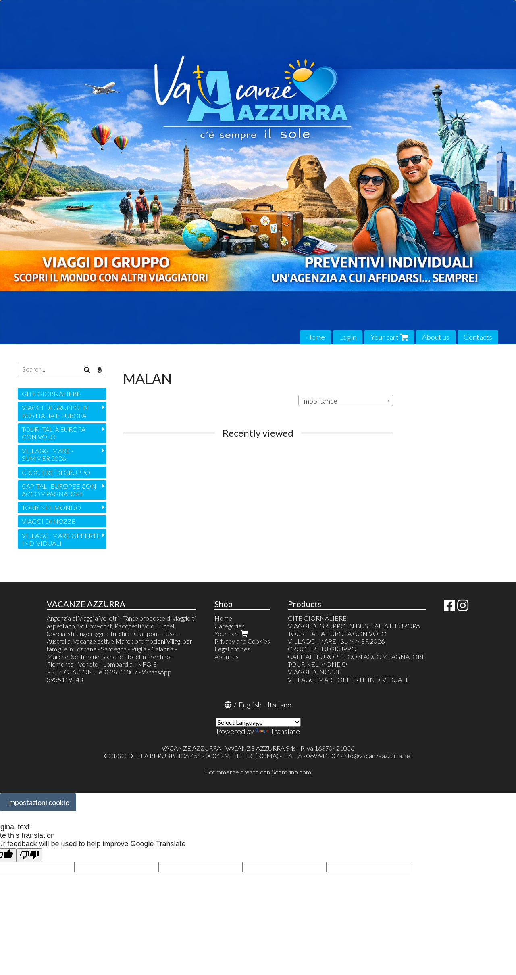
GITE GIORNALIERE (51, 394)
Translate (277, 731)
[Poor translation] (29, 855)
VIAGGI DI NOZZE (48, 521)
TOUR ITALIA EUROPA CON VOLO (53, 433)
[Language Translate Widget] (258, 722)
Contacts (478, 337)
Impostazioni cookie (38, 802)
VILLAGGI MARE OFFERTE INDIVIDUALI (61, 539)
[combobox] (345, 400)
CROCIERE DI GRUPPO (56, 472)
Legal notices (232, 649)
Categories (229, 626)
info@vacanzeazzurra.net (377, 755)
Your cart (389, 337)
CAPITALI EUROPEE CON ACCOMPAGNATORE (59, 490)
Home (315, 337)
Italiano (279, 704)
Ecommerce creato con (258, 772)
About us (435, 337)
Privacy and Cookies (242, 641)
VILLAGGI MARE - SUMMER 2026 (47, 454)
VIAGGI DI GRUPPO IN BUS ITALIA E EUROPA (55, 411)
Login (347, 337)
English (250, 704)
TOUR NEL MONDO (51, 507)
